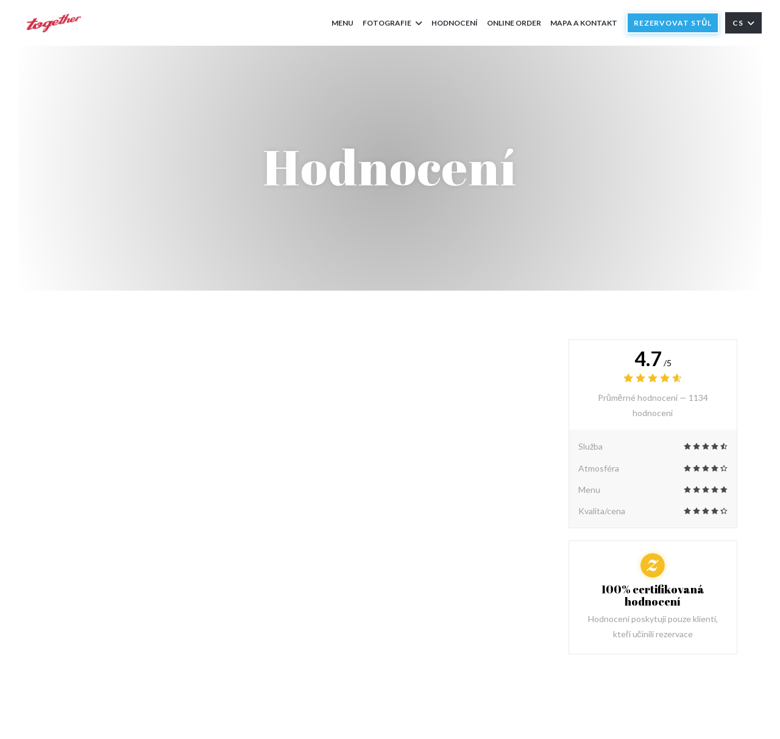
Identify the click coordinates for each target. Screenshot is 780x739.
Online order (514, 21)
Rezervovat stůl (673, 22)
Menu (342, 22)
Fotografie (392, 22)
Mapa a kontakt (583, 22)
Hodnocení (454, 22)
